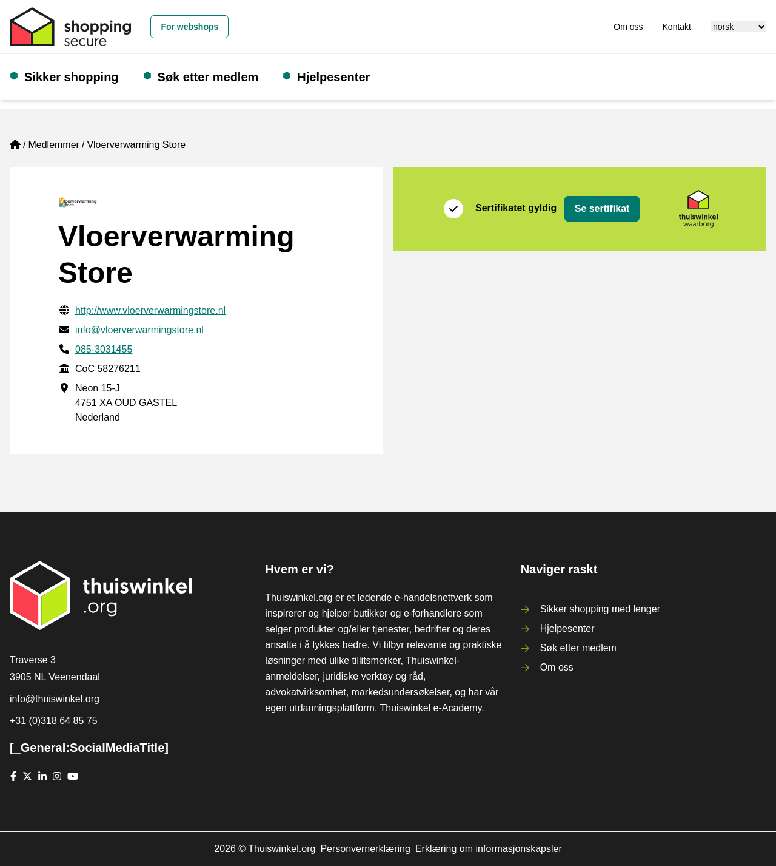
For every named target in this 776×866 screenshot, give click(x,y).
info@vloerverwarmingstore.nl (139, 330)
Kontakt (677, 27)
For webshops (189, 27)
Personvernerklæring (365, 849)
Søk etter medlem (208, 77)
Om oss (628, 27)
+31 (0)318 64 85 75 (54, 720)
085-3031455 (103, 349)
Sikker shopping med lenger (600, 609)
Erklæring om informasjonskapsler (488, 849)
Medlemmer (53, 145)
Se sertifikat (602, 208)
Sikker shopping (71, 77)
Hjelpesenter (333, 77)
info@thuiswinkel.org (54, 699)
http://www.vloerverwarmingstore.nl (150, 310)
